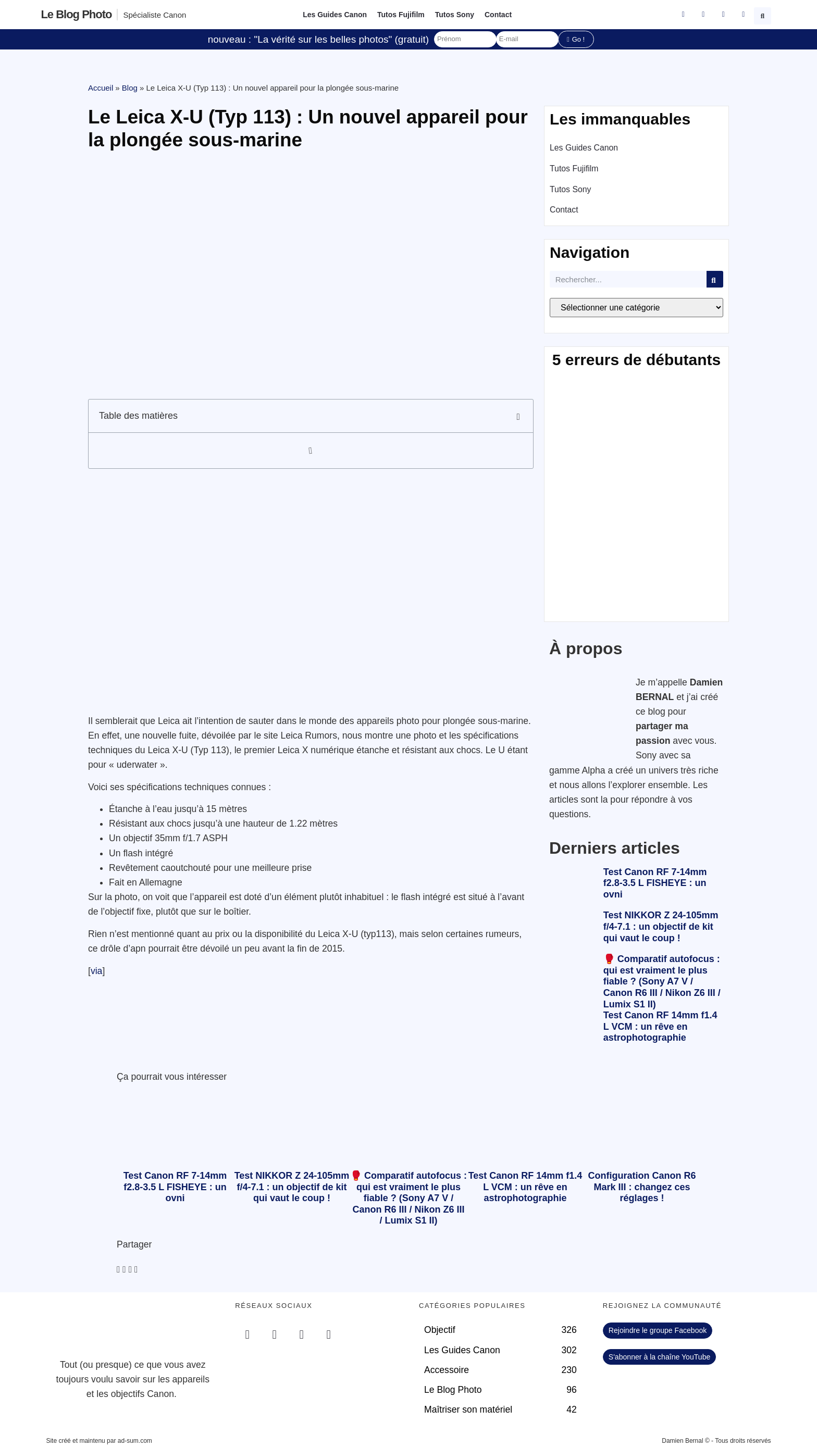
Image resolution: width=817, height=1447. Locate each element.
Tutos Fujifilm (401, 14)
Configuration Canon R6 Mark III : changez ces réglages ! (642, 1186)
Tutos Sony (454, 14)
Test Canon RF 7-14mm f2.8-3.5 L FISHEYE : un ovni (655, 883)
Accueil (100, 87)
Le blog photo (76, 14)
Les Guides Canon (335, 14)
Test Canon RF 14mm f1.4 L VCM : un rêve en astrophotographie (660, 1026)
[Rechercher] (715, 279)
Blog (130, 87)
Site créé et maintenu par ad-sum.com (99, 1440)
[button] (764, 14)
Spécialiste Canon (154, 14)
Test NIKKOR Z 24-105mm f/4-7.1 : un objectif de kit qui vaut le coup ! (661, 926)
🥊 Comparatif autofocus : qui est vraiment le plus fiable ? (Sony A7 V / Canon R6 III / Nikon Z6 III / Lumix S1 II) (662, 981)
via (97, 971)
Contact (498, 14)
